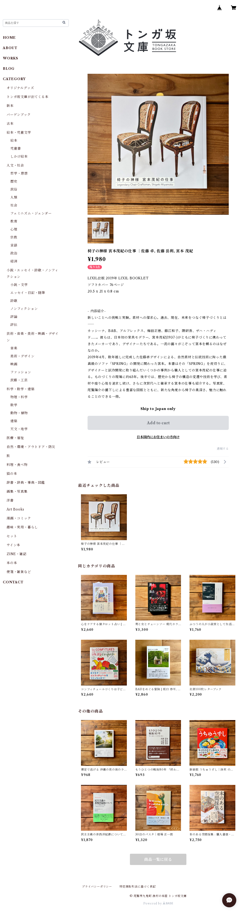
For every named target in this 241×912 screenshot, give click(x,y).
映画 (13, 364)
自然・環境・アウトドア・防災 (31, 447)
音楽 (13, 348)
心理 (13, 229)
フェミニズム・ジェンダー (31, 213)
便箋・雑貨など (19, 572)
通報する (223, 448)
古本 (10, 123)
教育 (13, 221)
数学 (13, 405)
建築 (13, 421)
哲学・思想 (19, 173)
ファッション (20, 372)
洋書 (10, 500)
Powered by (158, 903)
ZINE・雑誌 (17, 554)
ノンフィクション (24, 309)
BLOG (9, 68)
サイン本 (13, 545)
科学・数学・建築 (20, 389)
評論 (13, 317)
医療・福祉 (15, 438)
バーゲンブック (19, 115)
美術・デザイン (22, 356)
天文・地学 (19, 429)
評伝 (13, 325)
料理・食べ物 (17, 465)
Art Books (15, 509)
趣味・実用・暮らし (22, 527)
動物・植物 (19, 413)
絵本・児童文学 (19, 132)
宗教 (13, 237)
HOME (9, 37)
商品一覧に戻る (158, 859)
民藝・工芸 (19, 380)
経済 (13, 261)
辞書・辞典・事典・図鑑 (26, 482)
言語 (13, 245)
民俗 (13, 189)
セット (12, 536)
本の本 (12, 563)
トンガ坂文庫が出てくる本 (27, 97)
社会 (13, 205)
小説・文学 (19, 285)
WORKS (10, 58)
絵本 (13, 140)
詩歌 (13, 301)
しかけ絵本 (19, 156)
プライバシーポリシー (97, 886)
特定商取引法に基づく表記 (138, 886)
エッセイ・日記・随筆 (27, 293)
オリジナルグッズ (20, 88)
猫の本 (12, 474)
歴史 (13, 181)
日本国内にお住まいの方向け (158, 437)
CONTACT (13, 582)
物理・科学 (19, 397)
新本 (10, 106)
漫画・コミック (19, 518)
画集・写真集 (17, 491)
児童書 (15, 148)
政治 (13, 253)
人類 (13, 197)
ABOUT (10, 48)
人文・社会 (15, 165)
